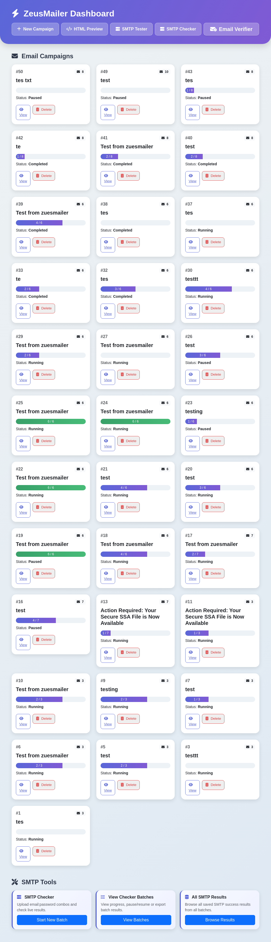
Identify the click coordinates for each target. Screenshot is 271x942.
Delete (44, 110)
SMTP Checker (178, 29)
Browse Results (220, 920)
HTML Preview (84, 29)
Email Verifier (231, 29)
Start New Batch (52, 920)
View (23, 112)
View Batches (136, 920)
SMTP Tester (131, 29)
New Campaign (35, 29)
